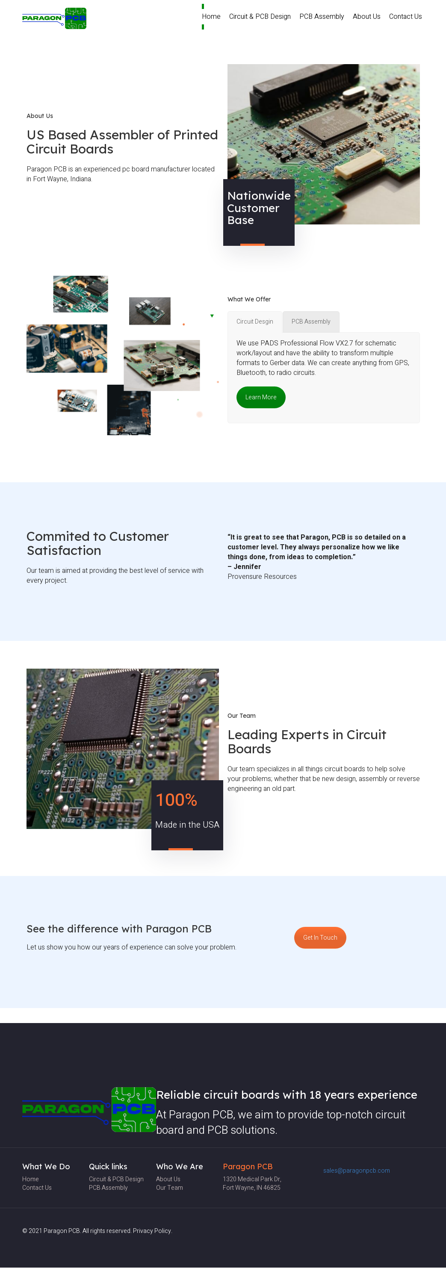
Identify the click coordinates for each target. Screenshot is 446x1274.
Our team (169, 1187)
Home (211, 16)
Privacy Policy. (152, 1231)
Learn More (261, 397)
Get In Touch (320, 937)
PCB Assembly (321, 16)
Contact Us (405, 16)
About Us (367, 16)
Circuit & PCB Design (260, 16)
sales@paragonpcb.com (356, 1170)
